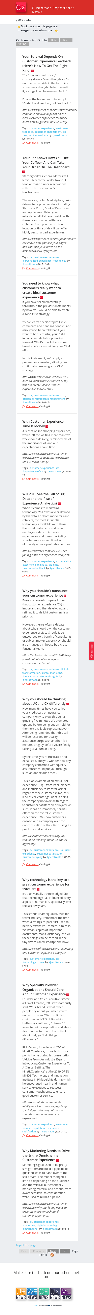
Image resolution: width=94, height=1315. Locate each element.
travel (41, 962)
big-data (53, 564)
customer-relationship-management (44, 399)
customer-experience (42, 128)
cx (64, 132)
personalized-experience (37, 260)
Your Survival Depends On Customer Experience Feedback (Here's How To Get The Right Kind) (46, 63)
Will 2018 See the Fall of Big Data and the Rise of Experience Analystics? (43, 498)
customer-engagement (48, 132)
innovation (29, 676)
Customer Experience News (53, 9)
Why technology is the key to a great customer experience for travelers (45, 884)
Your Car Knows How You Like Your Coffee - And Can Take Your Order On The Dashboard (46, 162)
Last (64, 1251)
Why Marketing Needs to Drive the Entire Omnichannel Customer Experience (46, 1155)
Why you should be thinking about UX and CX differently (43, 701)
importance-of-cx (33, 471)
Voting (22, 44)
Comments (32, 142)
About (34, 1305)
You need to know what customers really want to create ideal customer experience (41, 290)
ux (62, 850)
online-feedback (38, 135)
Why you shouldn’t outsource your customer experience (45, 593)
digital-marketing (52, 673)
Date (54, 40)
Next (53, 1251)
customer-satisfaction (49, 853)
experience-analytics (35, 564)
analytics (66, 561)
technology (59, 260)
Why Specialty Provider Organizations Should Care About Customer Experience (44, 990)
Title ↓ (66, 40)
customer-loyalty (32, 857)
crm (25, 135)
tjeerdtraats (60, 135)
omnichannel (30, 1229)
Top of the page (26, 1245)
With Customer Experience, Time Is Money (43, 423)
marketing (29, 1225)
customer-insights (47, 676)
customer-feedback (34, 568)
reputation (38, 1128)
